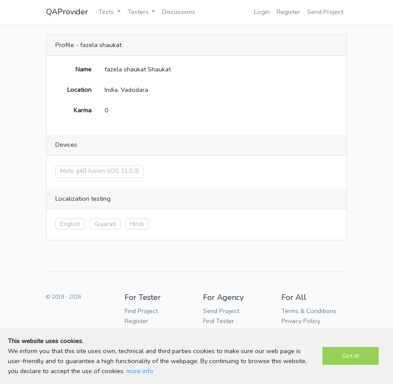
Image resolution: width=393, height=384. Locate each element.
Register (288, 11)
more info (139, 371)
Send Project (325, 11)
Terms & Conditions (308, 311)
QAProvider (67, 12)
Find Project (141, 311)
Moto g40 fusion (82, 171)
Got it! (350, 355)
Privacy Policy (300, 321)
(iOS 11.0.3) (123, 171)
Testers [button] (139, 11)
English (70, 224)
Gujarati (105, 224)
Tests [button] (106, 11)
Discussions (178, 11)
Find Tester (218, 321)
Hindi (137, 224)
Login (262, 11)
